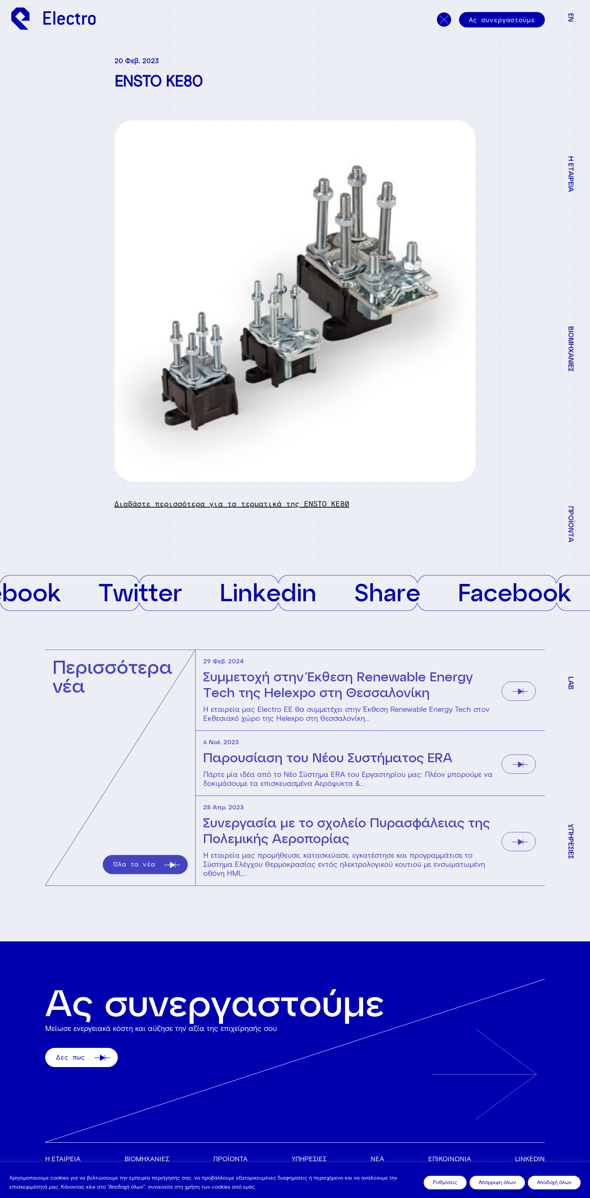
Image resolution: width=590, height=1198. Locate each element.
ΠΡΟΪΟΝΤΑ (230, 1159)
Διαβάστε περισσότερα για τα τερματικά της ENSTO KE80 (231, 503)
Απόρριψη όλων (497, 1182)
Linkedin (291, 591)
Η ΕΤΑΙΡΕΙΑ (63, 1159)
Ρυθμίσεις (445, 1182)
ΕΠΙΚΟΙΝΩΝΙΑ (449, 1159)
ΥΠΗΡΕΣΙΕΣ (309, 1159)
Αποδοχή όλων (554, 1182)
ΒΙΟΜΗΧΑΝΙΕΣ (147, 1159)
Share (410, 591)
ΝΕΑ (377, 1159)
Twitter (163, 591)
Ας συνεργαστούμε (502, 20)
